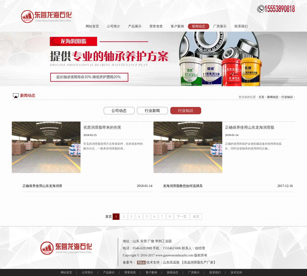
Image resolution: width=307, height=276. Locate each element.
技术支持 (236, 272)
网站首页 (92, 26)
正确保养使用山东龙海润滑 (42, 186)
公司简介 (113, 26)
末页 (196, 216)
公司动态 (119, 111)
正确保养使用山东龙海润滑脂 (249, 127)
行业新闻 (152, 111)
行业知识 (287, 97)
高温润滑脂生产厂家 (198, 262)
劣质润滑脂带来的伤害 (102, 127)
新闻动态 (272, 97)
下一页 (182, 216)
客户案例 (177, 26)
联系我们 (241, 26)
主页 (261, 97)
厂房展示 (219, 26)
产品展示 (134, 26)
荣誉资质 (156, 26)
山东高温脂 (171, 262)
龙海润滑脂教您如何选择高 (183, 186)
